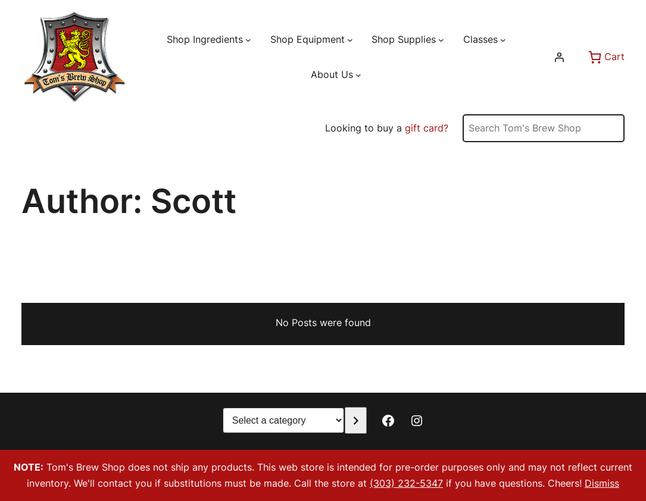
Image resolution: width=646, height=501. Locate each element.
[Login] (559, 57)
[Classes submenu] (503, 39)
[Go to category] (356, 420)
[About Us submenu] (358, 75)
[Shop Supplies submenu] (441, 39)
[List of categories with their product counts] (283, 420)
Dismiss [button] (602, 483)
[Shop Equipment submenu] (350, 39)
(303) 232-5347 (406, 483)
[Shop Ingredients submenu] (248, 39)
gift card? (426, 128)
